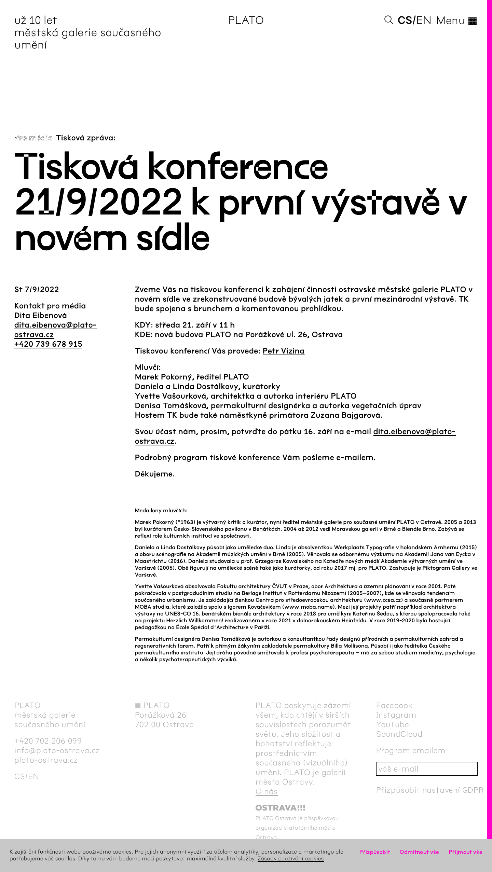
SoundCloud (399, 734)
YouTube (392, 724)
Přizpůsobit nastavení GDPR (430, 790)
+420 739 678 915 (48, 344)
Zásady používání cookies (291, 859)
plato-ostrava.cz (46, 760)
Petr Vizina (284, 351)
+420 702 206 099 (48, 740)
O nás (267, 791)
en (424, 20)
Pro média (33, 138)
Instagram (396, 714)
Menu (457, 20)
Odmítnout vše (419, 852)
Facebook (394, 705)
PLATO (246, 20)
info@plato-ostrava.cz (57, 750)
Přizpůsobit (374, 852)
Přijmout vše (465, 852)
